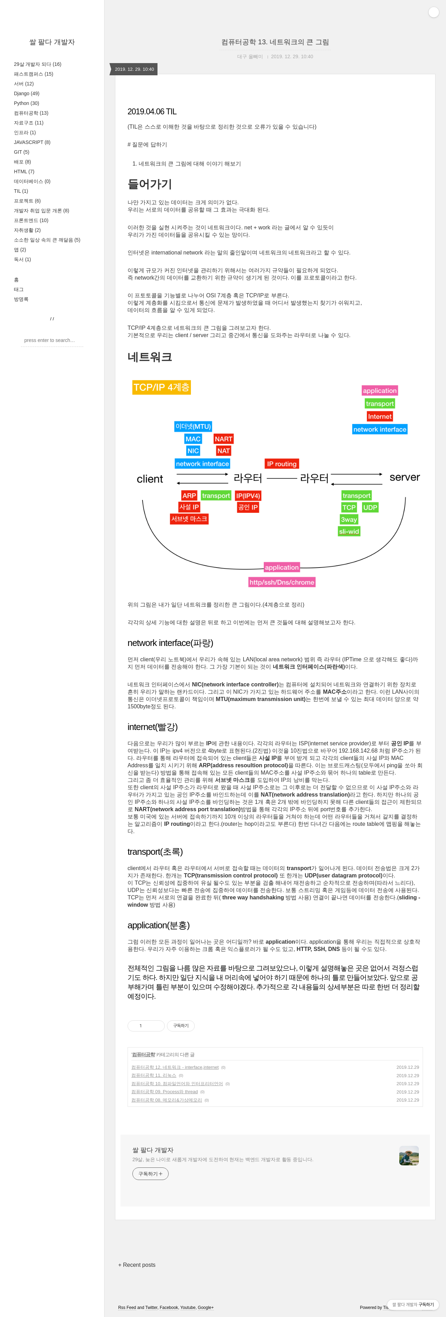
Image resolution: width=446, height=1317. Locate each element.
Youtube (188, 1307)
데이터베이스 (32, 181)
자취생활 (27, 230)
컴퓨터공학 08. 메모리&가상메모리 (166, 1100)
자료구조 (29, 122)
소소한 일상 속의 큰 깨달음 (47, 240)
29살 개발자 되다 (37, 64)
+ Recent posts (136, 1265)
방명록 (21, 299)
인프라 (25, 132)
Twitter (151, 1307)
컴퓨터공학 (31, 113)
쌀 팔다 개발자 (52, 42)
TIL (21, 191)
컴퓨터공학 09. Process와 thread (164, 1091)
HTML (24, 171)
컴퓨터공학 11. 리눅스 (153, 1075)
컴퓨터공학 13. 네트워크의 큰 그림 (275, 42)
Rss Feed (127, 1307)
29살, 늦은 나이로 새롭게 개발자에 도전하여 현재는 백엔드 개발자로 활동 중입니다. (223, 1159)
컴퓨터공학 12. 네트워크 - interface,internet (175, 1067)
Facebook (169, 1307)
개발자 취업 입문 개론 (41, 210)
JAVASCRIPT (32, 142)
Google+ (206, 1307)
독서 (22, 259)
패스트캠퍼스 (33, 74)
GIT (21, 152)
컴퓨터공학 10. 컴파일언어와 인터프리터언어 (177, 1083)
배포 (22, 162)
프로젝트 (27, 201)
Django (26, 93)
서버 (24, 83)
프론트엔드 (31, 220)
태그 (19, 289)
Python (26, 103)
